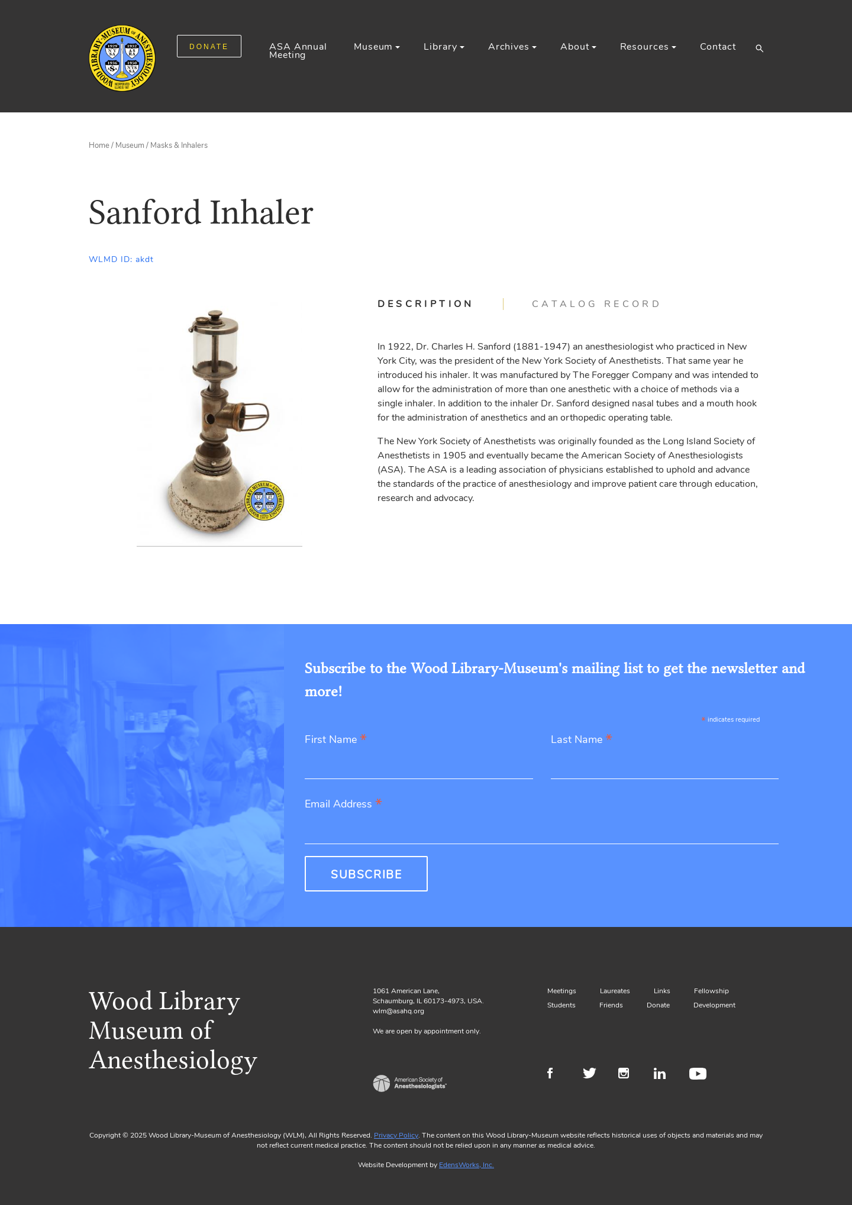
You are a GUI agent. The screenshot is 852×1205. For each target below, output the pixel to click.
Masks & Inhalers (179, 145)
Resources (644, 46)
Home (99, 145)
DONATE (209, 47)
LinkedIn (664, 1075)
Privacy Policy (396, 1135)
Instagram (628, 1075)
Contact (718, 46)
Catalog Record (597, 304)
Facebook (557, 1075)
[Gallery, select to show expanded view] (220, 422)
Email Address (343, 804)
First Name (336, 740)
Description (426, 304)
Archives (509, 46)
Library (440, 46)
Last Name (581, 740)
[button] (759, 47)
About (574, 46)
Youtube (699, 1075)
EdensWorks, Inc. (466, 1165)
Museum (373, 46)
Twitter (593, 1075)
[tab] (440, 304)
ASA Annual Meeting (298, 51)
